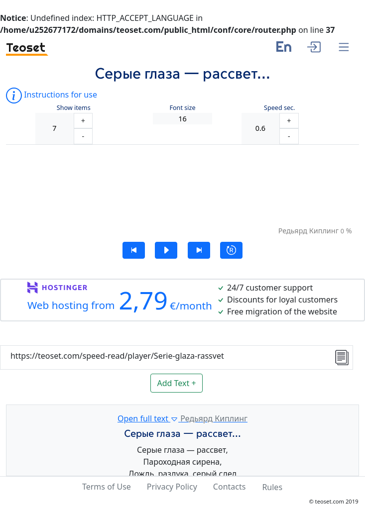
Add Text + (176, 383)
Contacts (229, 486)
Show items (74, 107)
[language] (283, 50)
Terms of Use (106, 486)
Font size (182, 107)
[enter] (313, 46)
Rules (272, 487)
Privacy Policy (172, 486)
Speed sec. (279, 107)
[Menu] (344, 47)
